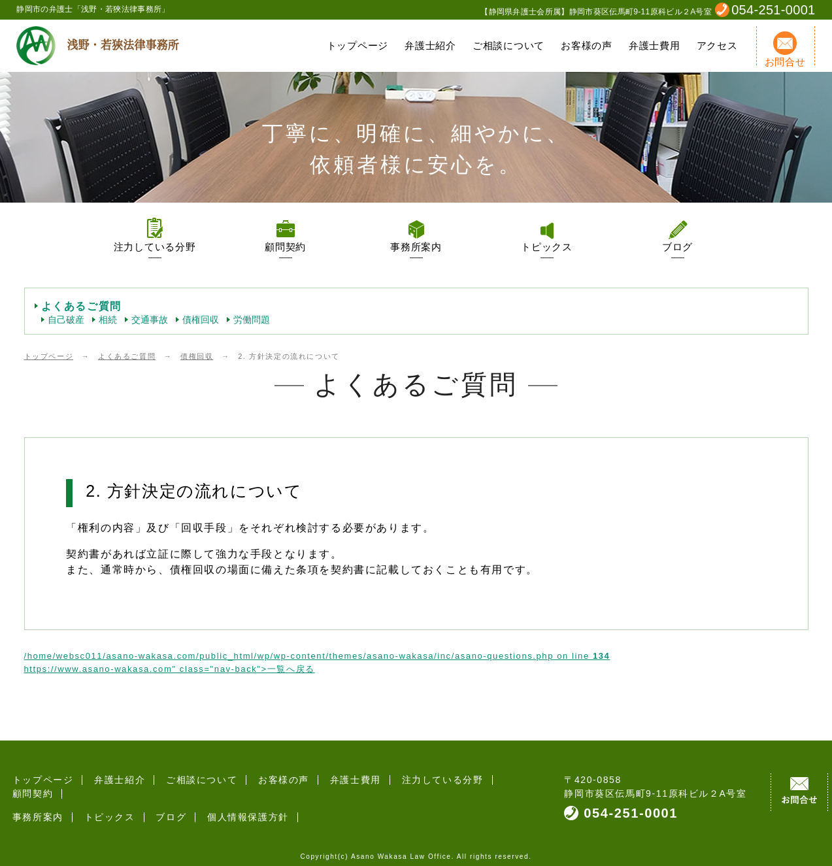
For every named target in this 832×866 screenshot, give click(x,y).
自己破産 (66, 319)
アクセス (717, 45)
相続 (108, 319)
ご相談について (508, 45)
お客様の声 (586, 45)
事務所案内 (416, 246)
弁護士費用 (654, 45)
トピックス (547, 246)
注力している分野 (155, 246)
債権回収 (200, 319)
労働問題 (251, 319)
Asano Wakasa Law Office (401, 849)
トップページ (358, 45)
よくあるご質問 (81, 306)
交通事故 (149, 319)
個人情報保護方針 (240, 803)
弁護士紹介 (430, 45)
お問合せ (785, 49)
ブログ (677, 246)
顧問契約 (285, 246)
